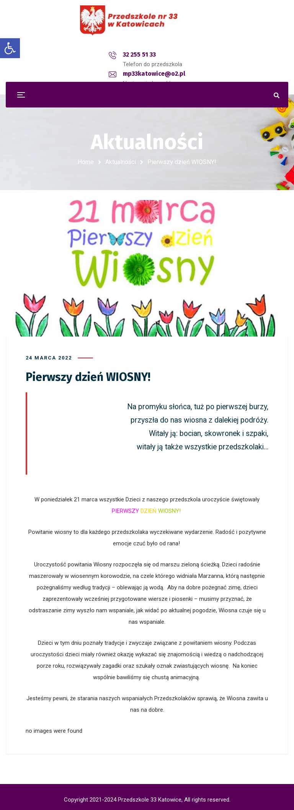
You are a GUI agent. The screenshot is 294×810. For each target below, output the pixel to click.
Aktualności (120, 162)
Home (86, 162)
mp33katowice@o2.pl (157, 54)
